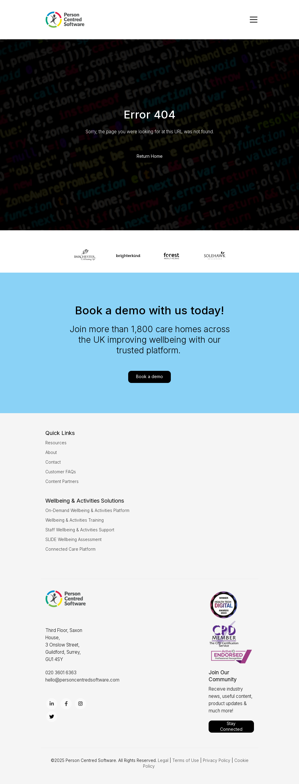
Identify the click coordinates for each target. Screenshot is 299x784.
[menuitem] (60, 433)
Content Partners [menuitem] (62, 481)
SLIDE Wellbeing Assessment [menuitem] (73, 539)
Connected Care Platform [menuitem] (70, 549)
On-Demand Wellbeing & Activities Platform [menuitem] (87, 510)
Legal (163, 760)
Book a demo (149, 376)
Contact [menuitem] (53, 462)
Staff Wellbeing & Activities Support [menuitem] (79, 529)
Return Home (150, 156)
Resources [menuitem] (56, 442)
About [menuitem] (51, 452)
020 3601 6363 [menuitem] (60, 672)
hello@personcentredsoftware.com (82, 680)
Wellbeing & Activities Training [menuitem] (74, 520)
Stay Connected (231, 726)
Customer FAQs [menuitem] (60, 471)
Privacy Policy (216, 760)
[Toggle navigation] (253, 19)
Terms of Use (185, 760)
